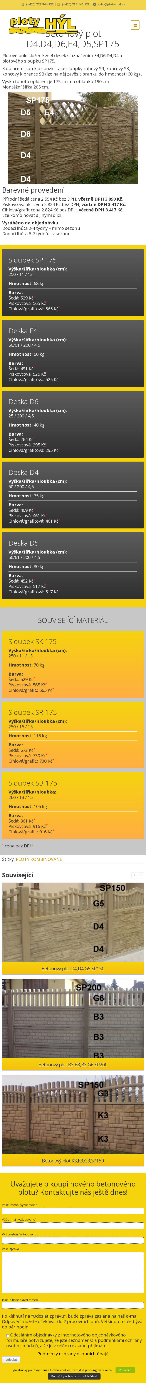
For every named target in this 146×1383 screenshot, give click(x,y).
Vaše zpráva (73, 1271)
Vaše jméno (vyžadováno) (73, 1209)
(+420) (40, 4)
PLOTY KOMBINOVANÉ (39, 859)
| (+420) (63, 4)
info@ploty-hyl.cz (111, 4)
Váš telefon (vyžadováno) (73, 1239)
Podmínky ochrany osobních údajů (72, 1354)
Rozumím (125, 1370)
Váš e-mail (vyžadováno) (73, 1224)
